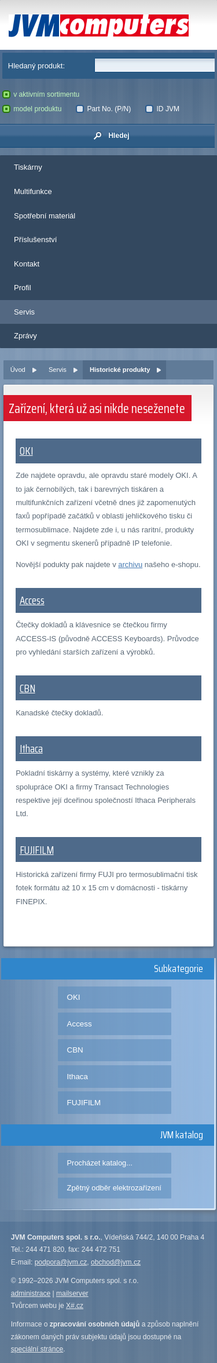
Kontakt (26, 264)
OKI (26, 450)
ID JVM (162, 109)
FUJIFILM (37, 849)
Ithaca (31, 748)
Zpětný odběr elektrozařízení (114, 1187)
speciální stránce (37, 1349)
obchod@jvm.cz (116, 1262)
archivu (130, 564)
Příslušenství (35, 239)
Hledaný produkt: (36, 65)
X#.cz (74, 1306)
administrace (30, 1293)
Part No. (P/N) (103, 109)
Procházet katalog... (100, 1163)
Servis (24, 312)
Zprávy (25, 335)
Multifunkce (33, 191)
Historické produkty (120, 369)
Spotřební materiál (44, 215)
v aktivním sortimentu (41, 94)
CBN (27, 688)
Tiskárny (28, 167)
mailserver (72, 1293)
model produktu (32, 109)
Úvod (17, 369)
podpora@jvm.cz (61, 1262)
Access (32, 600)
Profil (22, 287)
